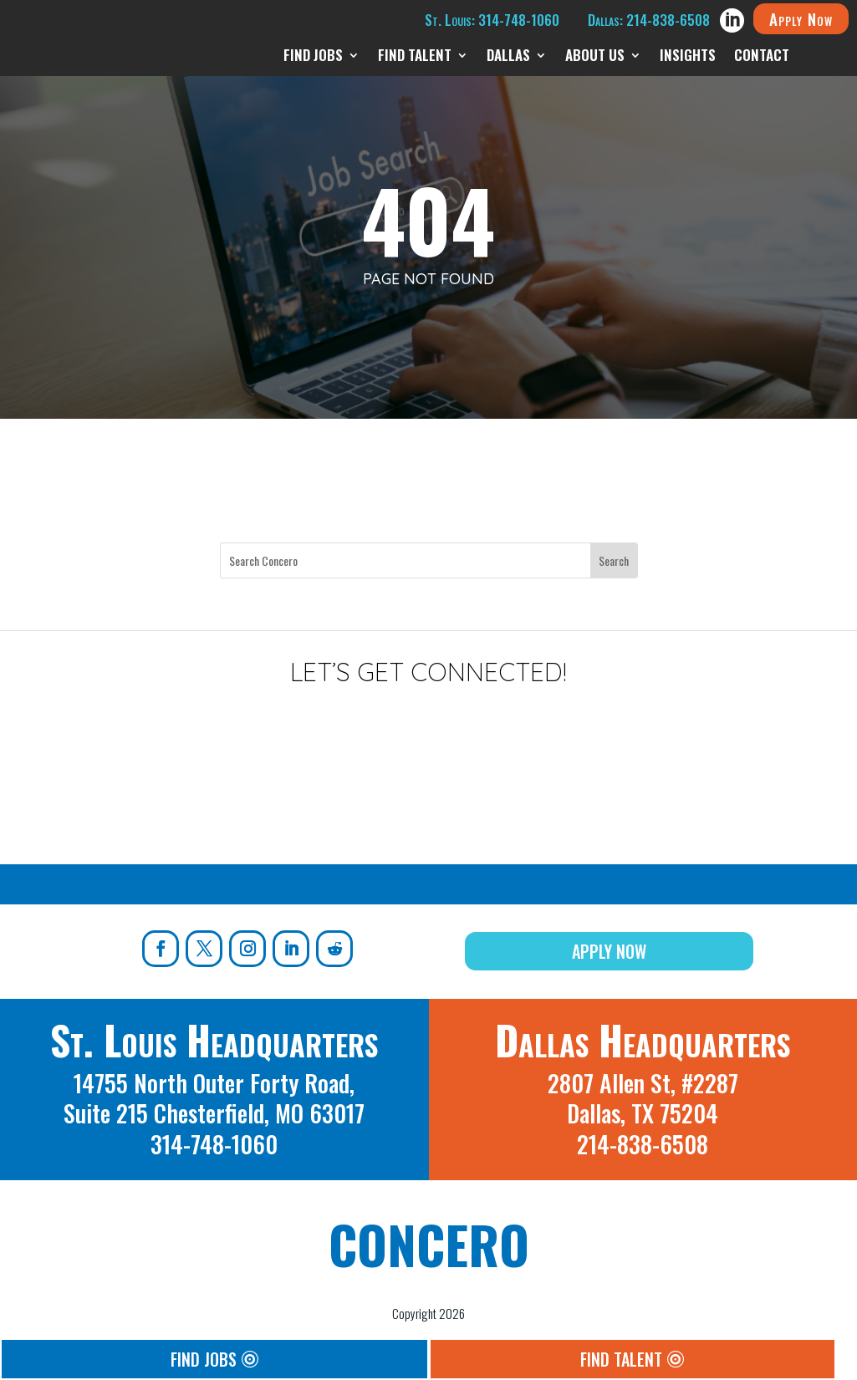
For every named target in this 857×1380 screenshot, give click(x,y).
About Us (595, 57)
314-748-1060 (214, 1144)
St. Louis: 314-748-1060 (492, 19)
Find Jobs (313, 57)
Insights (688, 57)
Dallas (508, 57)
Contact (761, 57)
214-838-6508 (642, 1144)
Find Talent (414, 57)
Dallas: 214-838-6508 (649, 19)
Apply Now (801, 18)
